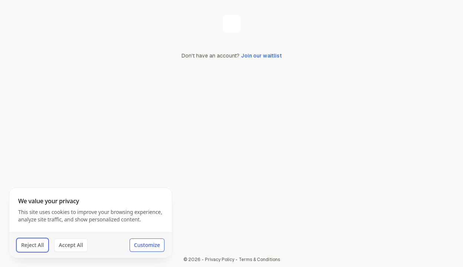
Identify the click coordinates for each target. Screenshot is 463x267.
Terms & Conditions (259, 260)
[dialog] (90, 222)
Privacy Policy (219, 260)
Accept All (71, 244)
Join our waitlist (261, 55)
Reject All (32, 244)
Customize (147, 244)
